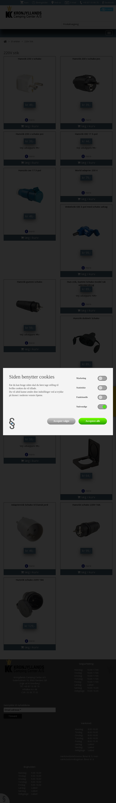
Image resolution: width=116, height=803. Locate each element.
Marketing (81, 378)
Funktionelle (82, 397)
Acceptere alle (92, 421)
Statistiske (81, 388)
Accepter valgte (61, 421)
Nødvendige (81, 407)
